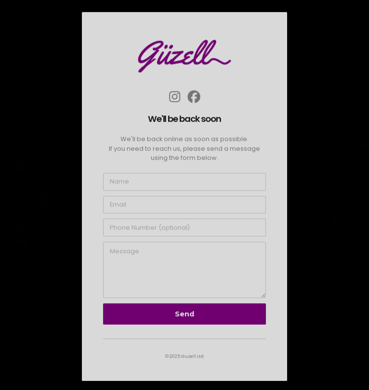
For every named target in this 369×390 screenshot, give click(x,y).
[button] (175, 97)
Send (184, 315)
